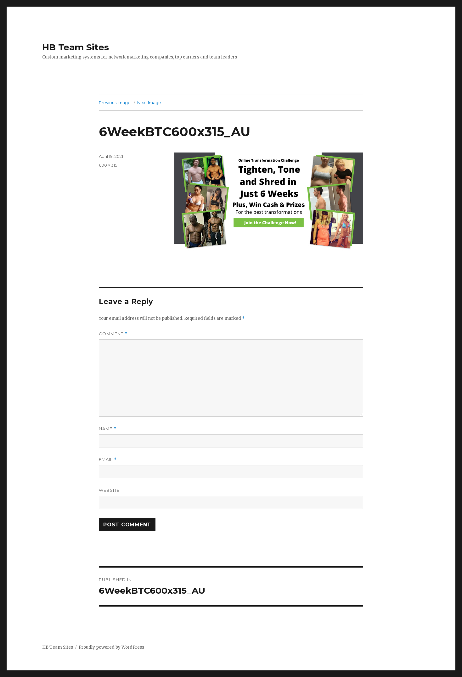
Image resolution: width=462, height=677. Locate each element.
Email (108, 459)
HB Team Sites (75, 47)
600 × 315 (108, 165)
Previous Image (115, 102)
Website (109, 490)
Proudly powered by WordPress (111, 647)
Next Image (149, 102)
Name (107, 428)
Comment (113, 333)
